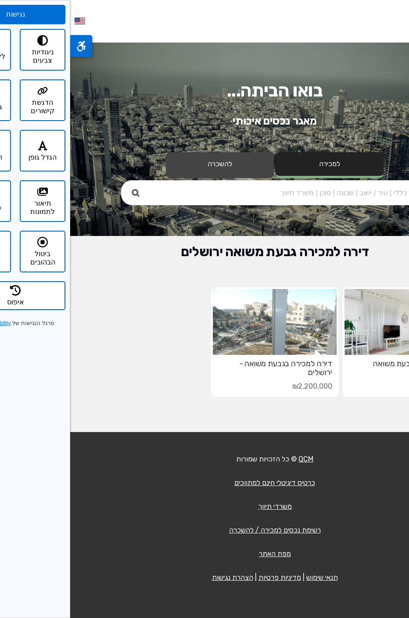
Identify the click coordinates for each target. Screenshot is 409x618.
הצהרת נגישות (162, 577)
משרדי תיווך (205, 506)
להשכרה (149, 164)
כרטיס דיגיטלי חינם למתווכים (204, 483)
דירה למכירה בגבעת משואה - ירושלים (215, 368)
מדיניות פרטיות (209, 577)
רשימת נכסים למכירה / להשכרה (205, 530)
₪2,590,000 (374, 386)
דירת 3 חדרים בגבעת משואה (348, 363)
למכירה (259, 164)
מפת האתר (205, 554)
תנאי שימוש (252, 577)
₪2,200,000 (242, 386)
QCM (235, 459)
